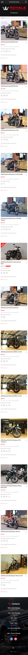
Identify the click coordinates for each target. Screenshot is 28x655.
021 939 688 (14, 635)
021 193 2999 (14, 630)
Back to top (14, 651)
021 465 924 (14, 620)
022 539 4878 (14, 625)
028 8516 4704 (14, 610)
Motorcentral (17, 647)
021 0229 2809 (14, 615)
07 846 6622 (14, 13)
